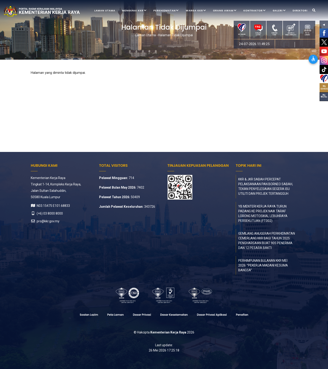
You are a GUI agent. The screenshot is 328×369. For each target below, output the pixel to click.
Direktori (300, 10)
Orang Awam (225, 11)
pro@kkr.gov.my (45, 221)
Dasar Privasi (142, 315)
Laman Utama (104, 10)
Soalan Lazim (89, 315)
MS (285, 44)
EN (301, 44)
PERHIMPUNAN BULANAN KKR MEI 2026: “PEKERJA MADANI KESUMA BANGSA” (263, 265)
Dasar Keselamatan (174, 315)
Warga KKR (196, 11)
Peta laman (115, 315)
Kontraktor (254, 11)
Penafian (242, 315)
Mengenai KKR (134, 11)
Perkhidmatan (166, 11)
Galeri (279, 11)
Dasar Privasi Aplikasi (212, 315)
